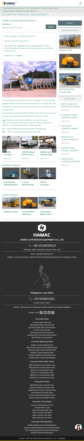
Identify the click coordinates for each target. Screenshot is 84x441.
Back (51, 27)
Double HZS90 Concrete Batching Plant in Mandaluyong (26, 129)
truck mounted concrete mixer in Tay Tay (21, 123)
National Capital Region (39, 14)
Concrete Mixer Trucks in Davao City (69, 116)
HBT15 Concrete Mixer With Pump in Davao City (70, 105)
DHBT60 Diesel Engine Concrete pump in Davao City (70, 149)
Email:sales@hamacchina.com (14, 8)
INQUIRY (70, 23)
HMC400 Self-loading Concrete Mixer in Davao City (70, 160)
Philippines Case (23, 14)
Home (14, 14)
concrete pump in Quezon (19, 125)
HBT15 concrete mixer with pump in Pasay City (24, 132)
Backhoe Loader (65, 50)
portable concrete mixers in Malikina (19, 120)
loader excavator (35, 125)
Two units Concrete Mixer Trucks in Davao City (69, 127)
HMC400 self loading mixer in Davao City (69, 138)
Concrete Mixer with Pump (69, 70)
